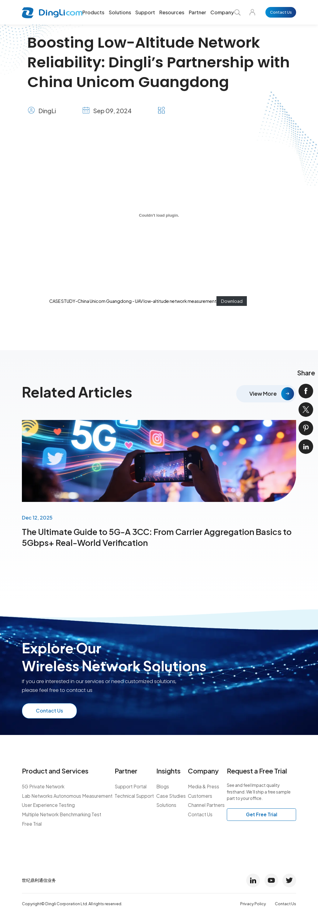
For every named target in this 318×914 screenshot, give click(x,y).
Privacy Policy (253, 903)
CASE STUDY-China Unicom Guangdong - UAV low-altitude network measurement (132, 301)
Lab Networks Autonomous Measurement (67, 796)
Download (232, 301)
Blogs (162, 786)
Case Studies (171, 796)
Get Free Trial (261, 814)
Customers (200, 796)
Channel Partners (206, 805)
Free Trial (32, 824)
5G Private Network (43, 786)
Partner (197, 12)
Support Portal (131, 786)
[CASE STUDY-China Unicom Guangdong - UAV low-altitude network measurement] (158, 215)
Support (145, 12)
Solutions (120, 12)
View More (263, 393)
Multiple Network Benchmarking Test (61, 814)
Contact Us (281, 12)
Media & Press (203, 786)
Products (93, 12)
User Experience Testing (48, 805)
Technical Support (134, 796)
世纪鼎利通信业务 (39, 880)
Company (222, 12)
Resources (171, 12)
